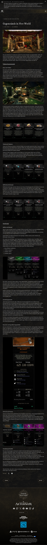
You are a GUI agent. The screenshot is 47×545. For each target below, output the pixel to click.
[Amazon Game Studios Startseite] (23, 517)
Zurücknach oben (23, 494)
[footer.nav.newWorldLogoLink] (23, 504)
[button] (23, 41)
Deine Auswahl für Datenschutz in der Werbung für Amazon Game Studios (23, 536)
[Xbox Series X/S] (24, 532)
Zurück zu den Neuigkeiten (11, 18)
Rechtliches (16, 535)
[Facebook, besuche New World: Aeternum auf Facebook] (24, 508)
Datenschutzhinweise (22, 535)
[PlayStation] (13, 531)
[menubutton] (45, 11)
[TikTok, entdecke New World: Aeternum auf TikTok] (33, 508)
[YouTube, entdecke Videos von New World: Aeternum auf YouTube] (27, 508)
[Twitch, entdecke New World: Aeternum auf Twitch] (17, 508)
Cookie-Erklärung (29, 535)
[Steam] (34, 531)
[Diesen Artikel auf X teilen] (9, 473)
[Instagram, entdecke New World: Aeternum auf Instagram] (30, 508)
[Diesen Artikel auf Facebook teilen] (12, 473)
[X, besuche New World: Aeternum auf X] (20, 508)
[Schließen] (45, 1)
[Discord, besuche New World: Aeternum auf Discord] (14, 508)
